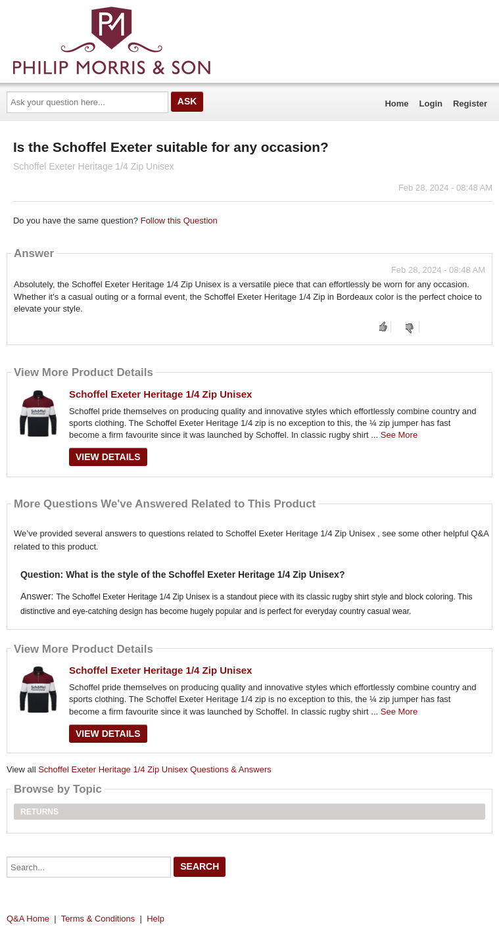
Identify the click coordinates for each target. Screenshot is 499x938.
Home (396, 103)
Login (430, 103)
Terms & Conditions (98, 919)
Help (155, 919)
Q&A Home (28, 919)
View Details (108, 457)
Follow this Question (179, 220)
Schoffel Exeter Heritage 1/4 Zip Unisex (160, 394)
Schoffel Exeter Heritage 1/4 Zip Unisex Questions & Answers (155, 769)
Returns (39, 811)
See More (399, 435)
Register (470, 103)
